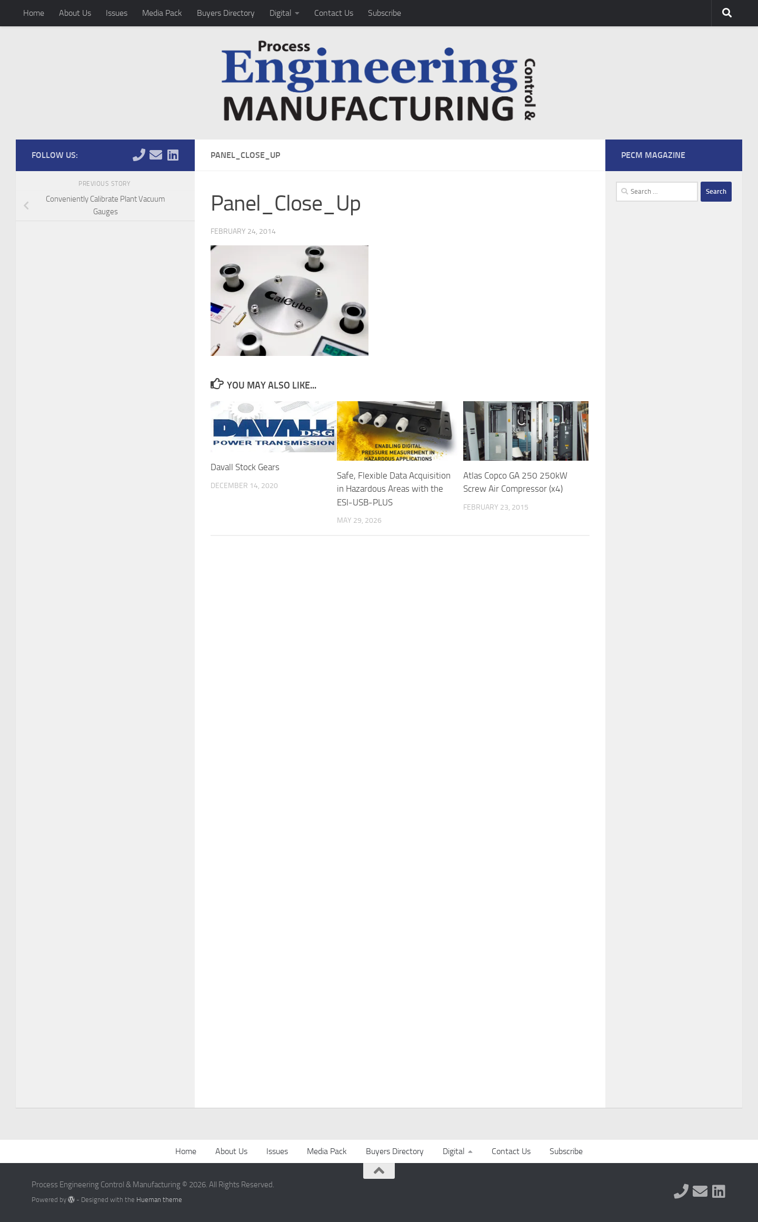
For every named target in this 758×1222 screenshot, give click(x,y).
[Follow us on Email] (155, 154)
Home (33, 13)
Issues (116, 13)
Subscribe (384, 13)
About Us (75, 13)
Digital (281, 13)
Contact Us (333, 13)
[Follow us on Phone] (139, 154)
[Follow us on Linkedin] (172, 154)
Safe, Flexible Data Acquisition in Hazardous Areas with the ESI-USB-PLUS (394, 489)
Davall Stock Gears (245, 467)
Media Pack (162, 13)
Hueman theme (159, 1200)
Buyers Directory (226, 13)
